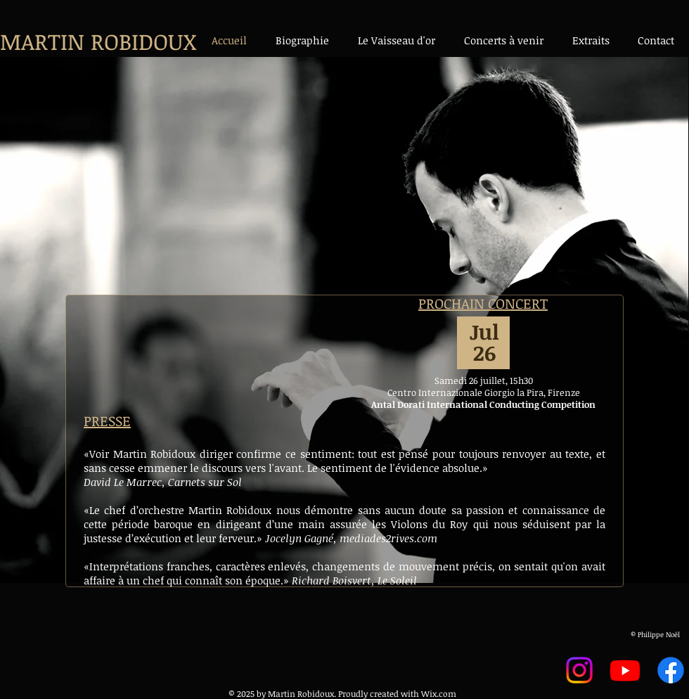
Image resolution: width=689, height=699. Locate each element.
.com (446, 693)
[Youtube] (625, 670)
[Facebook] (670, 670)
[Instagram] (579, 670)
